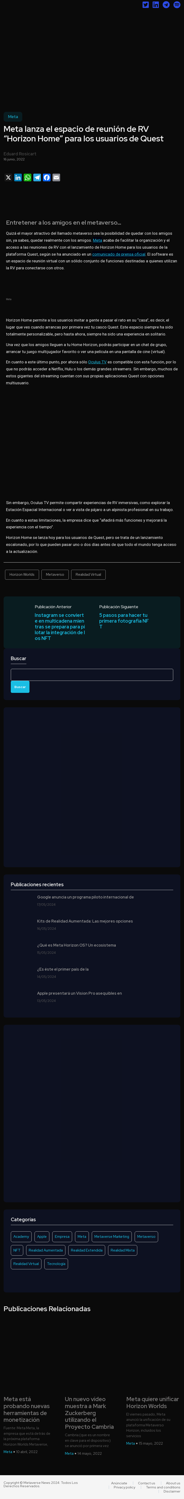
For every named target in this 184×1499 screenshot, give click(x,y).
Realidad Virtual (88, 574)
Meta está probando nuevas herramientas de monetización (27, 1409)
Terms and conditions (163, 1487)
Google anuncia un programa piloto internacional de (85, 897)
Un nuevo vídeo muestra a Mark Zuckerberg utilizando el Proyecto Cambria (89, 1413)
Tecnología (56, 1263)
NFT (17, 1250)
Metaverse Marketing (111, 1236)
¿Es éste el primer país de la (63, 969)
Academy (21, 1236)
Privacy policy (124, 1487)
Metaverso (55, 574)
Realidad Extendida (87, 1250)
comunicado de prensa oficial (118, 254)
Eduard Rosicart (20, 154)
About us (173, 1483)
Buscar (18, 659)
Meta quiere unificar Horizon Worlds (152, 1403)
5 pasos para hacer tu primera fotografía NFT (124, 621)
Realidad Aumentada (46, 1250)
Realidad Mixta (123, 1250)
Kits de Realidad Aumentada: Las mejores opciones (85, 921)
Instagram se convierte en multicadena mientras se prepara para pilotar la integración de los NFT (60, 626)
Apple (42, 1236)
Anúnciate (119, 1483)
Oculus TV (97, 362)
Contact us (146, 1483)
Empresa (62, 1236)
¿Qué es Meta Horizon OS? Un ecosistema (76, 945)
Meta (13, 116)
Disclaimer (172, 1491)
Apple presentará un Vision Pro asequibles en (79, 993)
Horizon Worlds (22, 574)
